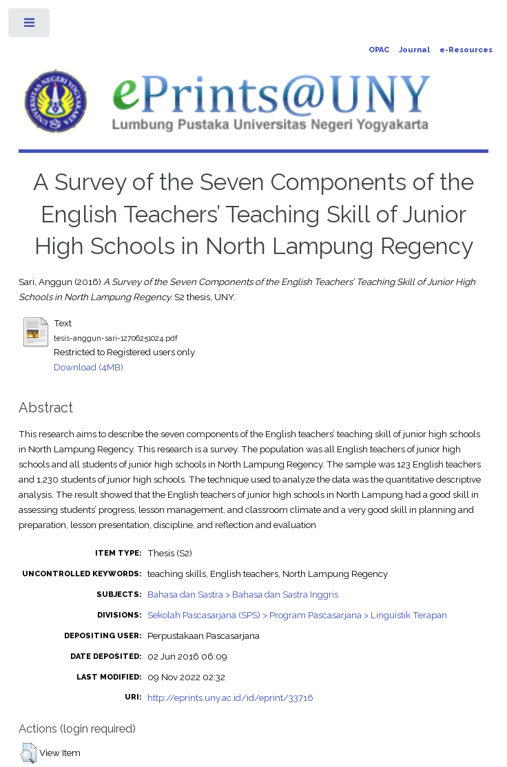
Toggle (30, 26)
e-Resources (466, 49)
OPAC (379, 49)
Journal (414, 49)
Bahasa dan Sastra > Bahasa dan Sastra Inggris (242, 594)
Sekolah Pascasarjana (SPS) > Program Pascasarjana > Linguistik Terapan (297, 614)
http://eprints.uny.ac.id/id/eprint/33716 (230, 697)
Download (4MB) (88, 366)
